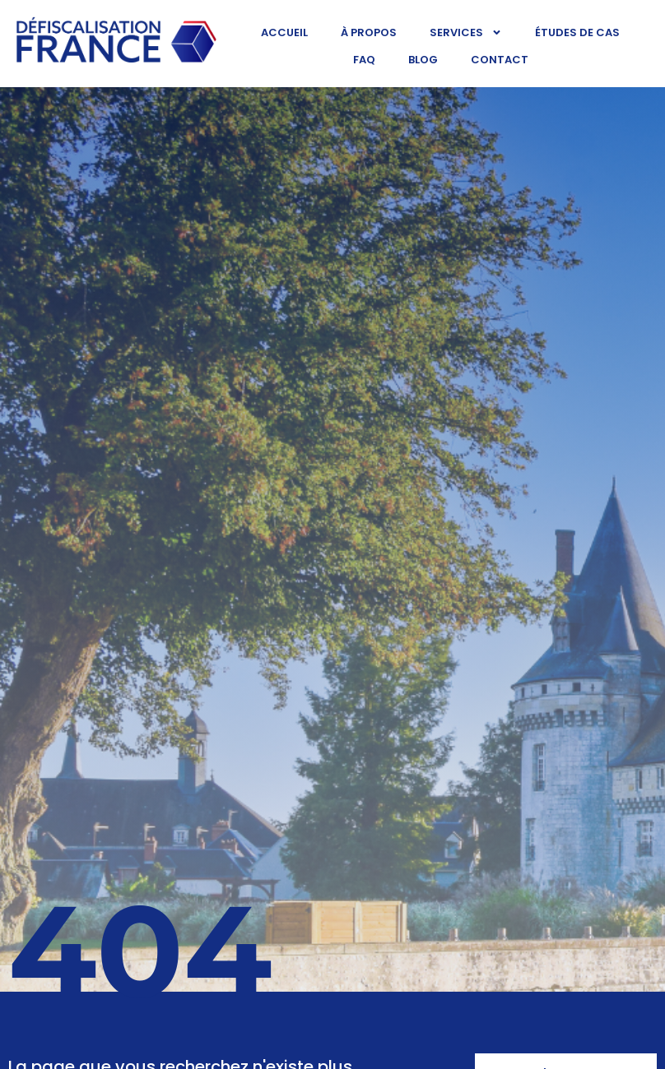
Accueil (284, 32)
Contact (499, 59)
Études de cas (577, 32)
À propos (369, 32)
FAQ (364, 59)
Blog (423, 59)
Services (466, 32)
